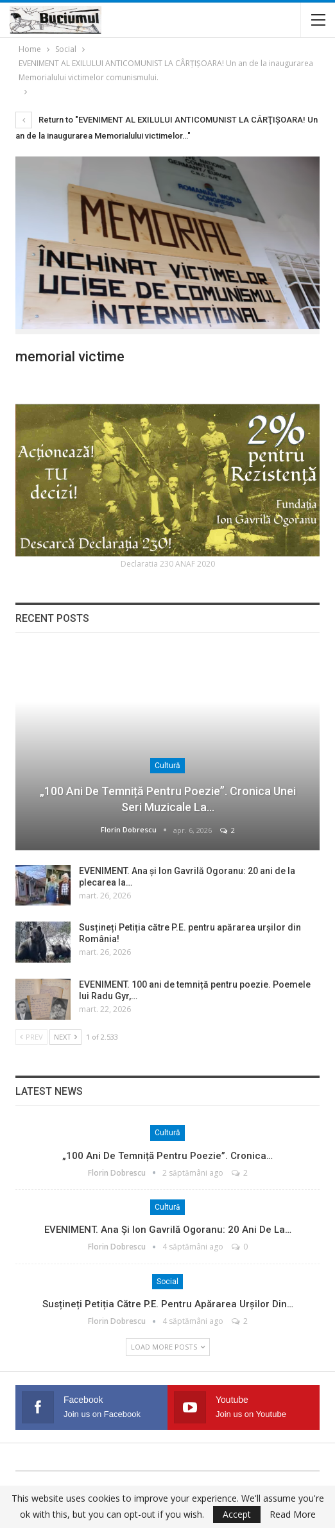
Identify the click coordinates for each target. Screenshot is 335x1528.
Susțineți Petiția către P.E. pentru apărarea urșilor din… (167, 1304)
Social (167, 1281)
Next (65, 1037)
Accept (237, 1514)
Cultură (167, 765)
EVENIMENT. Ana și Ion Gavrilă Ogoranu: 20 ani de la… (167, 1229)
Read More (293, 1514)
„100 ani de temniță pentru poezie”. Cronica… (167, 1156)
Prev (31, 1037)
